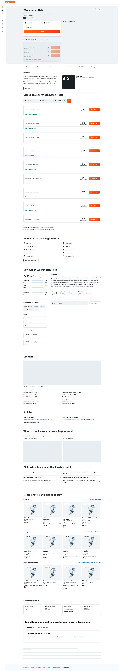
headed (26, 309)
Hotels (32, 667)
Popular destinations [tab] (43, 627)
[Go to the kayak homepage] (10, 2)
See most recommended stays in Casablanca (89, 562)
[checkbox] (31, 336)
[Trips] (3, 31)
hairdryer (36, 306)
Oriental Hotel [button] (27, 517)
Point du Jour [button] (66, 519)
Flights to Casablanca (32, 636)
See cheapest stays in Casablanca (92, 531)
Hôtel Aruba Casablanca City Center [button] (33, 581)
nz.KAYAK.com (26, 667)
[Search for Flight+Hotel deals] (3, 16)
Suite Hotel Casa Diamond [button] (69, 581)
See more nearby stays (95, 499)
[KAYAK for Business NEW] (3, 27)
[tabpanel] (62, 635)
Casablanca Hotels (56, 667)
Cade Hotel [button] (85, 551)
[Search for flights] (3, 6)
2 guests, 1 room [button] (29, 27)
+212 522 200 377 (28, 16)
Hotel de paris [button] (46, 581)
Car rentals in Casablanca (56, 636)
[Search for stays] (3, 10)
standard (42, 306)
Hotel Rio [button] (45, 551)
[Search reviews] (70, 303)
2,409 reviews (33, 18)
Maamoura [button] (65, 551)
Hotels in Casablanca (79, 636)
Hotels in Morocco (46, 667)
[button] (2, 2)
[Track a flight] (3, 24)
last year (31, 309)
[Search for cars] (3, 13)
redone (37, 309)
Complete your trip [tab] (30, 627)
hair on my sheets (28, 306)
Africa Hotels (38, 667)
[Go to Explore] (3, 20)
